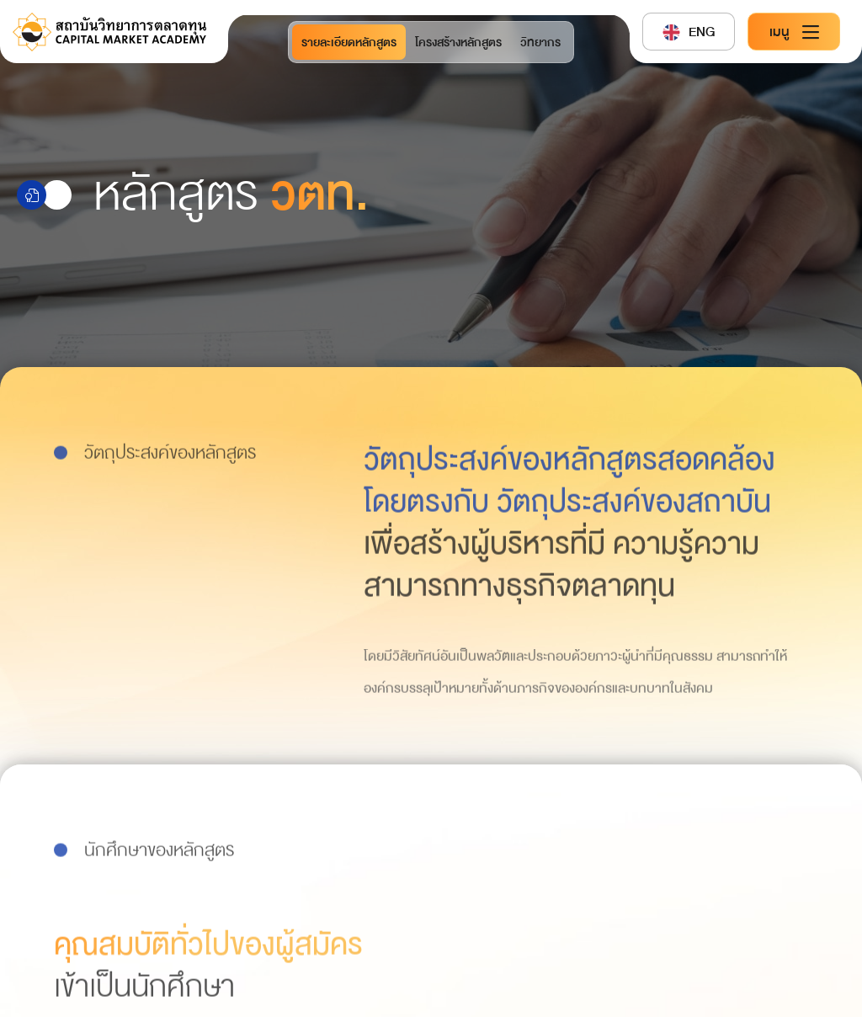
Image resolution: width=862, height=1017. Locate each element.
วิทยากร (540, 42)
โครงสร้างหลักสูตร (458, 42)
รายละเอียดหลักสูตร (348, 42)
